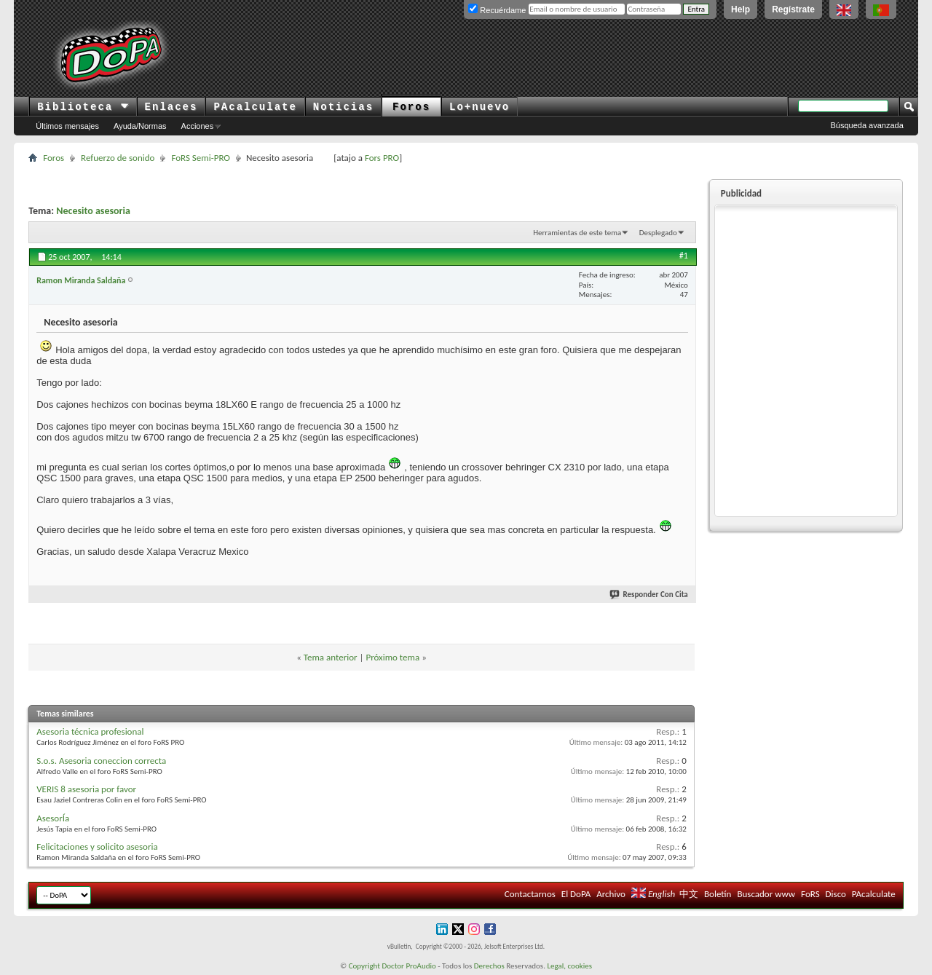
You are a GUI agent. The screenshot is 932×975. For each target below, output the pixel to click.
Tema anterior (331, 657)
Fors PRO (382, 157)
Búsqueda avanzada (867, 125)
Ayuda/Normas (140, 126)
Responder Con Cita (649, 594)
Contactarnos (530, 893)
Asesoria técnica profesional (89, 731)
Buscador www (766, 893)
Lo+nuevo (479, 107)
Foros (411, 107)
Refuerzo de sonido (117, 157)
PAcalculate (254, 107)
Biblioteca (82, 107)
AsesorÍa (52, 818)
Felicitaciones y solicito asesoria (96, 846)
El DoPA (576, 893)
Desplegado (658, 232)
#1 (683, 255)
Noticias (343, 107)
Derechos (489, 966)
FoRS (810, 893)
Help (740, 9)
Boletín (717, 893)
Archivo (610, 893)
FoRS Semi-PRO (200, 157)
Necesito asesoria (93, 211)
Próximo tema (392, 657)
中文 (688, 893)
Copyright (364, 966)
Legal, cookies (569, 966)
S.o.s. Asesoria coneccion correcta (101, 760)
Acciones (197, 126)
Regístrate (793, 9)
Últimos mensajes (67, 126)
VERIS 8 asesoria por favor (86, 788)
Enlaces (171, 107)
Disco (836, 893)
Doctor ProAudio (408, 966)
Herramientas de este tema (577, 232)
